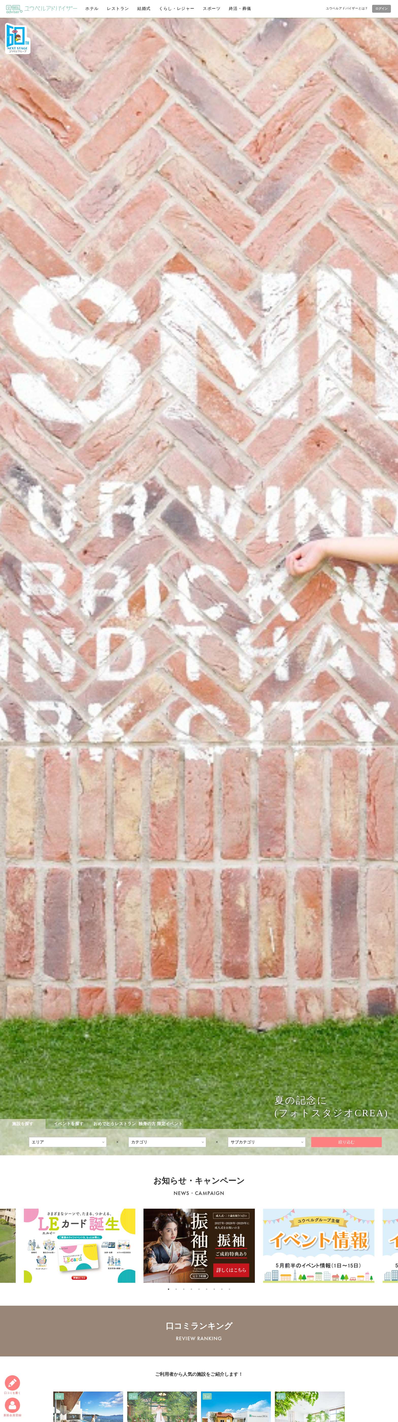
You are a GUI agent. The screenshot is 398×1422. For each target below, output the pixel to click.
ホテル (92, 8)
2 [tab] (176, 1289)
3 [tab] (183, 1289)
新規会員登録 (13, 1407)
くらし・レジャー (177, 8)
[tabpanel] (199, 1246)
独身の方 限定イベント (161, 1124)
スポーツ (211, 8)
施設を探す (23, 1124)
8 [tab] (221, 1289)
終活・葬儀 (240, 8)
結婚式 (144, 8)
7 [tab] (214, 1289)
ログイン (381, 8)
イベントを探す (69, 1124)
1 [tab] (168, 1289)
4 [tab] (191, 1289)
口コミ (12, 1384)
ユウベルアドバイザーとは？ (347, 8)
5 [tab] (199, 1289)
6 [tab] (206, 1289)
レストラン (118, 8)
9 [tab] (229, 1289)
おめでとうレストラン (114, 1124)
